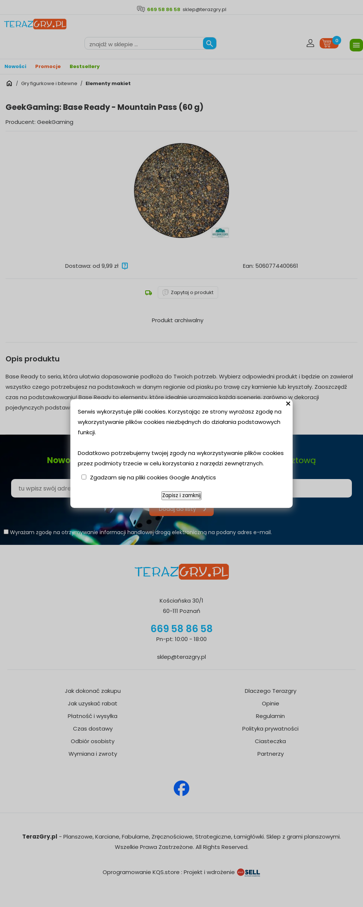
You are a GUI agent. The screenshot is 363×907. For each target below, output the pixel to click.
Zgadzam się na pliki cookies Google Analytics (153, 477)
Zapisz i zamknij (181, 495)
